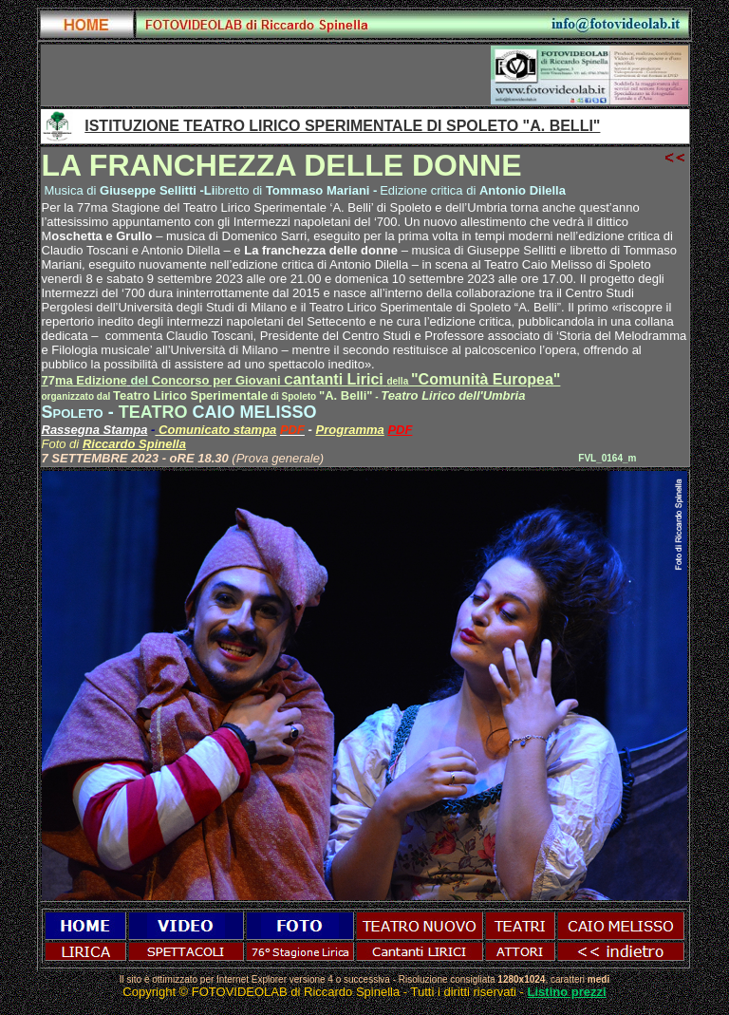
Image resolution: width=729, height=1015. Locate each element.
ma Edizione (91, 380)
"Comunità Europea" (485, 379)
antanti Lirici (281, 379)
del (140, 380)
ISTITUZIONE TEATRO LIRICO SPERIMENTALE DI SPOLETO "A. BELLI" (342, 126)
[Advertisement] (266, 75)
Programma (350, 430)
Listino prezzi (567, 992)
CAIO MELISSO (254, 412)
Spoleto (72, 412)
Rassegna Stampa (95, 430)
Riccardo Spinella (134, 444)
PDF (399, 430)
